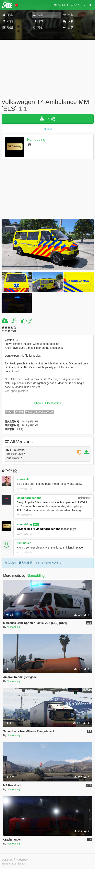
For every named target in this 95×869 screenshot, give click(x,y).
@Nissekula (24, 528)
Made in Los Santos (14, 863)
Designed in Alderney (15, 859)
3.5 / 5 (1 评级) (9, 331)
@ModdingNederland (46, 528)
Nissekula (23, 479)
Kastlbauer (24, 543)
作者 (36, 524)
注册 (29, 562)
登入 (21, 562)
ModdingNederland (29, 497)
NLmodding (36, 140)
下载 (48, 118)
